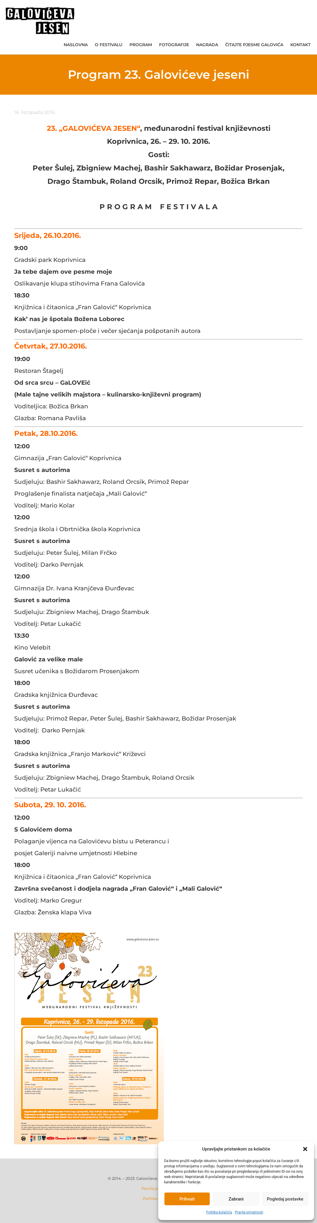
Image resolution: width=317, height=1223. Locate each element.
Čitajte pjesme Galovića (254, 44)
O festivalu (108, 44)
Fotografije (174, 44)
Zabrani (236, 1199)
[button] (305, 1149)
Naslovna (76, 44)
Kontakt (300, 44)
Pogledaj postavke (285, 1199)
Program (140, 44)
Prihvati (187, 1199)
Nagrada (207, 44)
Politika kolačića (219, 1212)
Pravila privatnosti (249, 1212)
